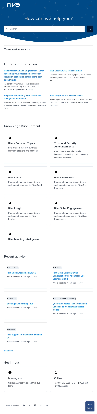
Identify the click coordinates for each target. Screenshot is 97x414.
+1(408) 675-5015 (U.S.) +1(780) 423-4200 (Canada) (71, 384)
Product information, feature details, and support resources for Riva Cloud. (25, 183)
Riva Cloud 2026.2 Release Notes (66, 71)
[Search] (44, 29)
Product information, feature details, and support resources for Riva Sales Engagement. (70, 216)
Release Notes (12, 268)
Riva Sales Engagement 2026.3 (21, 273)
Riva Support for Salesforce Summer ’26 (24, 336)
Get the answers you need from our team (24, 384)
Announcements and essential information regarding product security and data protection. (71, 154)
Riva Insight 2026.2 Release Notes (66, 95)
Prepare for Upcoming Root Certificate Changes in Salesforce (22, 97)
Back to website (12, 405)
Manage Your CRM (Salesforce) (64, 299)
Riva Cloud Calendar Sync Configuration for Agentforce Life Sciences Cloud (68, 276)
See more (19, 350)
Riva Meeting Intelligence (23, 239)
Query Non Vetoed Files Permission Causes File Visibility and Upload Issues (70, 307)
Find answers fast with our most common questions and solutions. (23, 149)
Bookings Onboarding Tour (20, 304)
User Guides (11, 299)
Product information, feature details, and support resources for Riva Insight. (24, 216)
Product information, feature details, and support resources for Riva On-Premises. (70, 185)
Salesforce (57, 268)
